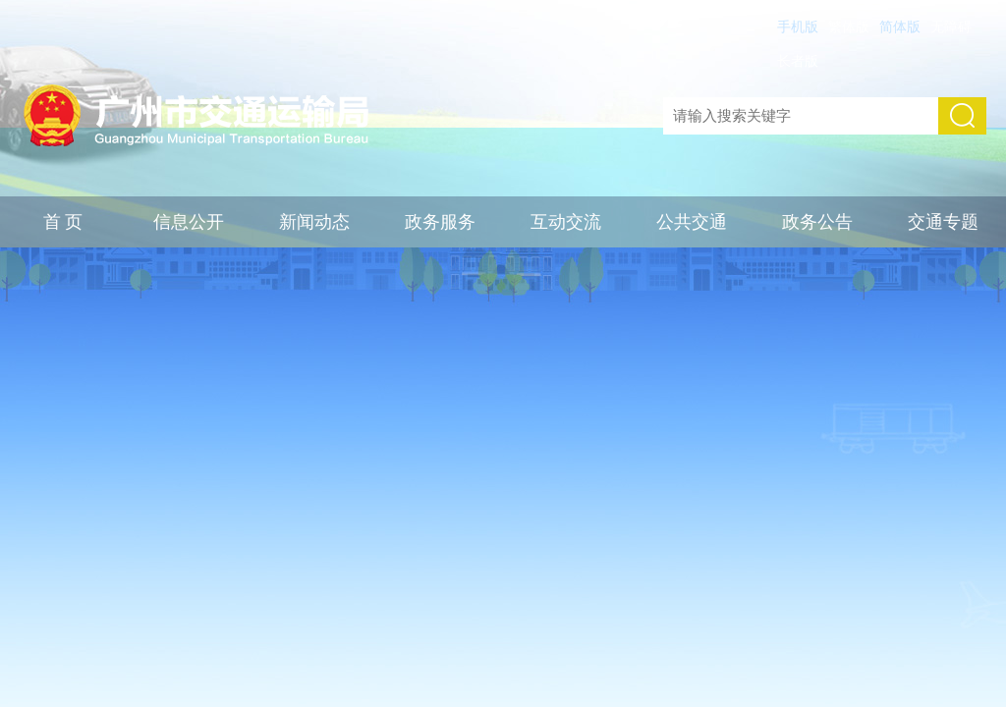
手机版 (797, 27)
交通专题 (943, 222)
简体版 (900, 27)
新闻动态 (314, 222)
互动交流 (566, 222)
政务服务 (440, 222)
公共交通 (691, 222)
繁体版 (848, 27)
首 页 (63, 222)
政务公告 (817, 222)
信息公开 (188, 222)
